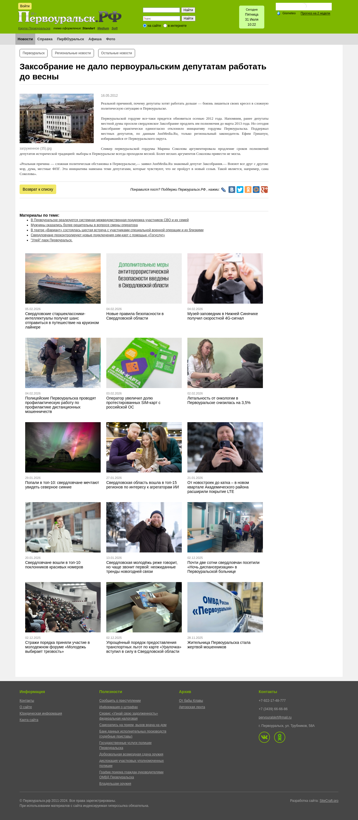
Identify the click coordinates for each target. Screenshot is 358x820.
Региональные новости (73, 53)
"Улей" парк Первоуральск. (51, 240)
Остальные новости (116, 53)
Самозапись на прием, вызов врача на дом (132, 725)
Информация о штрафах (118, 707)
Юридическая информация (41, 713)
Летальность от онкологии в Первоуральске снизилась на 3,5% (219, 400)
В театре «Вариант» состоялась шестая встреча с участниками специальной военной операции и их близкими (117, 230)
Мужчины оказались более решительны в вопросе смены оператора (84, 225)
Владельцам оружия (115, 784)
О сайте (26, 707)
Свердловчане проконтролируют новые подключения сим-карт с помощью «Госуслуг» (98, 235)
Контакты (27, 701)
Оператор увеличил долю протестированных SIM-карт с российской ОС (133, 402)
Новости (25, 39)
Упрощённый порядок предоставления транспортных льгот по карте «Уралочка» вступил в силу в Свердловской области (143, 647)
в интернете (177, 26)
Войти (25, 6)
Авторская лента (192, 707)
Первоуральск (33, 53)
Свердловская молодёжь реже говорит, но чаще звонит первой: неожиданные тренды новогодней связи (142, 567)
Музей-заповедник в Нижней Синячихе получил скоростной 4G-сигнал (222, 315)
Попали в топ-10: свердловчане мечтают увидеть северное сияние (62, 484)
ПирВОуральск (70, 39)
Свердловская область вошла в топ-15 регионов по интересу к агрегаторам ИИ (142, 484)
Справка (45, 39)
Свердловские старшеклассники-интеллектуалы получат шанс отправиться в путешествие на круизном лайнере (62, 320)
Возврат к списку (38, 189)
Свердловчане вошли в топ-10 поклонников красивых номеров (54, 564)
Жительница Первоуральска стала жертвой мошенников (219, 644)
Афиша (95, 39)
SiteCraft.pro (329, 801)
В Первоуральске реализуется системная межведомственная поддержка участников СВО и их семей (110, 220)
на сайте (154, 26)
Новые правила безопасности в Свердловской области (135, 315)
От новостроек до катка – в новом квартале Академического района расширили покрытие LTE (218, 487)
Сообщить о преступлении (120, 701)
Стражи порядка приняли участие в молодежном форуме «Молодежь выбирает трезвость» (57, 647)
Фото (110, 39)
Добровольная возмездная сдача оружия (131, 754)
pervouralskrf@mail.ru (275, 717)
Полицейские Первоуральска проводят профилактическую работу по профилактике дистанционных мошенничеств (60, 405)
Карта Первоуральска (34, 28)
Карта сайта (29, 720)
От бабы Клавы (191, 701)
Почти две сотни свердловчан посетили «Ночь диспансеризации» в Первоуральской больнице (223, 567)
